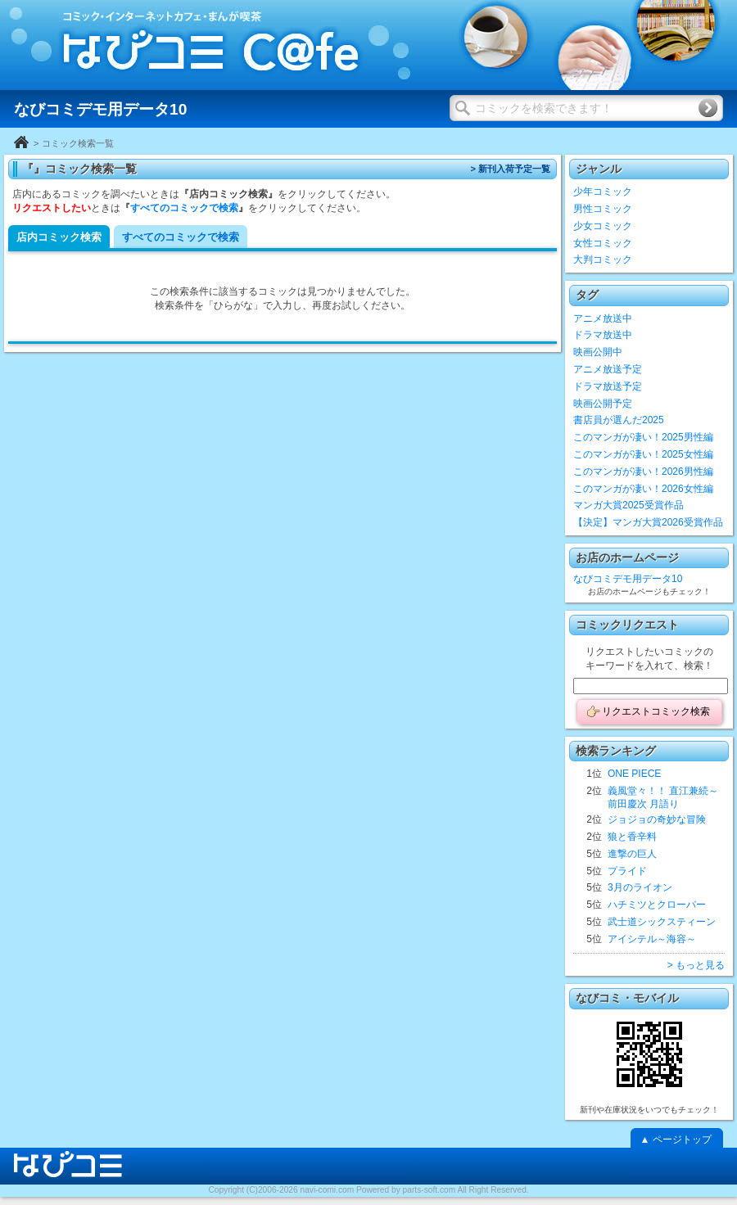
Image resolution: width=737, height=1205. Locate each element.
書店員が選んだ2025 (618, 420)
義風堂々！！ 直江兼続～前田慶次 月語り (663, 797)
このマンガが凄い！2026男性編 (643, 471)
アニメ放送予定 (607, 369)
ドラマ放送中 (602, 335)
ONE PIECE (634, 773)
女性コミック (602, 243)
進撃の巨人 (632, 854)
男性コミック (602, 208)
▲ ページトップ (675, 1139)
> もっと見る (696, 965)
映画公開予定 (602, 403)
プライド (627, 871)
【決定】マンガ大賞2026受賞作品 (648, 522)
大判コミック (602, 259)
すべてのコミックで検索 (184, 208)
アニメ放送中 (602, 318)
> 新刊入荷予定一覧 (510, 169)
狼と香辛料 (632, 836)
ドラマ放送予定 (607, 386)
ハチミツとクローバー (657, 904)
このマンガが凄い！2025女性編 (643, 454)
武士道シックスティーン (662, 921)
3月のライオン (640, 887)
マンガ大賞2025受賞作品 (628, 505)
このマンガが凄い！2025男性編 (643, 437)
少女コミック (602, 226)
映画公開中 (597, 352)
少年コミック (602, 191)
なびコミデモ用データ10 (627, 578)
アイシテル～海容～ (652, 939)
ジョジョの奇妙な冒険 (657, 819)
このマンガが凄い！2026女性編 (643, 488)
